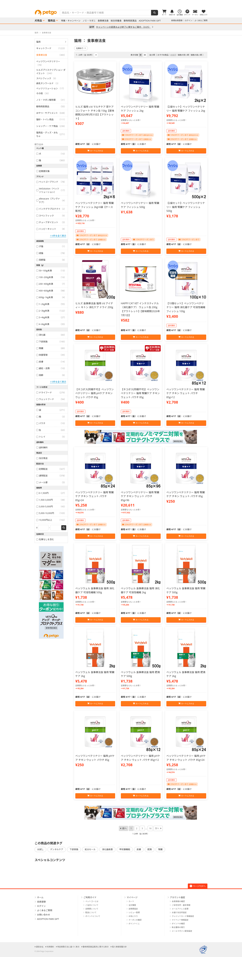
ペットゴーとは (91, 901)
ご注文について (91, 905)
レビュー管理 (134, 912)
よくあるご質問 (200, 20)
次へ (157, 828)
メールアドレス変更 (180, 908)
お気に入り (133, 916)
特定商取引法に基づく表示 (68, 946)
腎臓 (160, 849)
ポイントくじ (134, 923)
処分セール (90, 849)
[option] (121, 4)
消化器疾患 (107, 849)
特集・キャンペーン (70, 21)
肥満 (149, 849)
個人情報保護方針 (119, 946)
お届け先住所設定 (179, 912)
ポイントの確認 (178, 923)
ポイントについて (92, 916)
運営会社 (39, 946)
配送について (90, 912)
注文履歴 (132, 905)
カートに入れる (95, 150)
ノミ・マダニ (89, 21)
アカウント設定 (177, 897)
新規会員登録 (176, 20)
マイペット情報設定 (180, 920)
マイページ (132, 897)
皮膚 (139, 849)
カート (131, 901)
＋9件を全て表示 (58, 381)
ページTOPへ (198, 886)
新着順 (173, 55)
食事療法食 (103, 21)
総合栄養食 (116, 21)
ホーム (40, 897)
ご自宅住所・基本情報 (181, 905)
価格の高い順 (196, 55)
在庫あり (81, 48)
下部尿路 (74, 849)
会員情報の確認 (178, 901)
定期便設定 (133, 908)
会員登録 (41, 901)
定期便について (91, 908)
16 (150, 828)
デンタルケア (56, 849)
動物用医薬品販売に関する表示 (96, 946)
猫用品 (51, 20)
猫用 (38, 41)
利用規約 (50, 946)
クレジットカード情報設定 (183, 916)
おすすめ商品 (163, 55)
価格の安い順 (183, 55)
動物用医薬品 (130, 21)
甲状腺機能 (124, 849)
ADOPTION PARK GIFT (150, 21)
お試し (40, 849)
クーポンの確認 (135, 920)
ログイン (188, 20)
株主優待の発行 (178, 927)
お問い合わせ (43, 914)
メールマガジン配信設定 (182, 931)
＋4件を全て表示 (58, 235)
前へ (124, 828)
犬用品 (38, 20)
